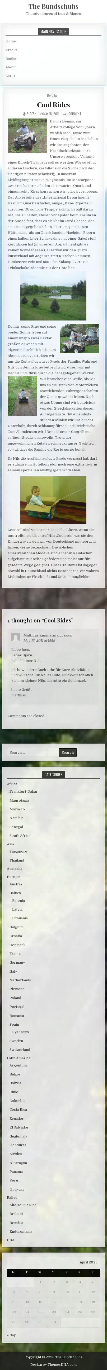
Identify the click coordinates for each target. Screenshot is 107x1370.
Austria (16, 884)
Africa (12, 784)
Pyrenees (20, 1032)
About (11, 67)
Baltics (15, 893)
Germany (17, 962)
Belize (15, 1074)
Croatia (16, 936)
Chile (14, 1092)
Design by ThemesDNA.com (53, 1365)
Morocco (17, 809)
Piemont (17, 989)
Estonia (18, 901)
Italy (13, 971)
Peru (14, 1180)
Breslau (16, 1223)
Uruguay (17, 1189)
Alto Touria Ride (23, 1205)
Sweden (16, 1041)
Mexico (16, 1154)
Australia (14, 869)
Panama (16, 1172)
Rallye (12, 1198)
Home (11, 41)
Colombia (17, 1101)
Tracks (11, 50)
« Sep (11, 1335)
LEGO (10, 76)
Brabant (16, 1214)
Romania (17, 1016)
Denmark (17, 945)
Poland (15, 998)
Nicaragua (18, 1163)
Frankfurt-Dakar (24, 791)
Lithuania (20, 918)
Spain (14, 1024)
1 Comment (74, 113)
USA (54, 95)
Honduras (18, 1145)
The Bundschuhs (53, 6)
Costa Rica (18, 1110)
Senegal (16, 827)
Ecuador (17, 1119)
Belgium (17, 927)
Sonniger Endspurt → (86, 601)
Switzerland (20, 1050)
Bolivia (15, 1083)
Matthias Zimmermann (43, 635)
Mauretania (19, 800)
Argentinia (18, 1065)
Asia (10, 844)
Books (11, 59)
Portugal (17, 1007)
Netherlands (20, 980)
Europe (13, 877)
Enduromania (21, 1231)
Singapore (18, 851)
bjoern (31, 113)
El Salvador (19, 1127)
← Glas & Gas (13, 601)
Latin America (18, 1058)
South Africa (20, 836)
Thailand (17, 860)
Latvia (17, 909)
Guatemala (18, 1136)
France (15, 954)
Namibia (17, 818)
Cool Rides (53, 104)
